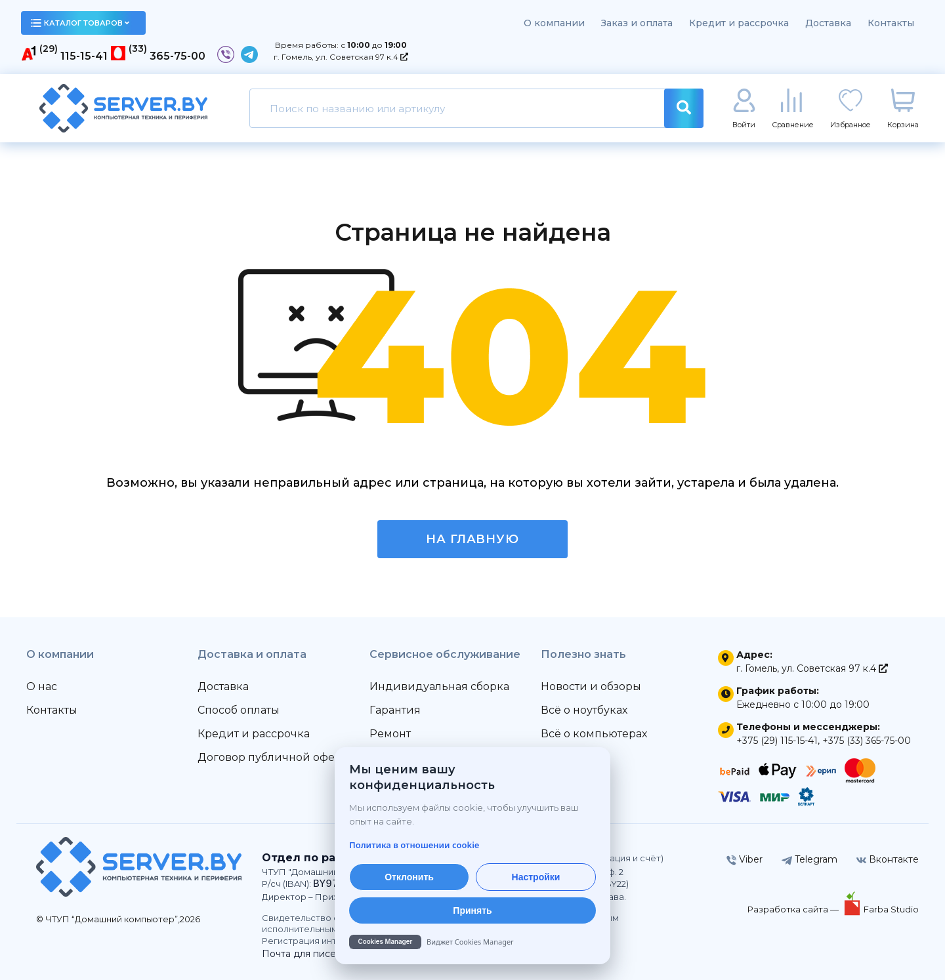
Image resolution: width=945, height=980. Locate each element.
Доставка (828, 23)
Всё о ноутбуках (584, 710)
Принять (472, 910)
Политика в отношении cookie (414, 845)
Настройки (536, 877)
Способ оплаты (239, 710)
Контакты (891, 23)
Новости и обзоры (591, 686)
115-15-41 (84, 56)
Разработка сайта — (794, 909)
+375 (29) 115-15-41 (777, 740)
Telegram (809, 859)
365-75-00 (177, 56)
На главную (472, 539)
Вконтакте (887, 859)
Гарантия (395, 710)
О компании (554, 23)
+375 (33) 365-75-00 (866, 740)
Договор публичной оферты (276, 757)
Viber (744, 859)
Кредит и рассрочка (739, 23)
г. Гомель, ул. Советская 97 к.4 (341, 57)
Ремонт (390, 733)
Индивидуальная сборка (439, 686)
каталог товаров (80, 23)
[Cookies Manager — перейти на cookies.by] (472, 942)
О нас (41, 686)
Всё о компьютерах (594, 733)
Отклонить (409, 877)
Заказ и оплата (637, 23)
